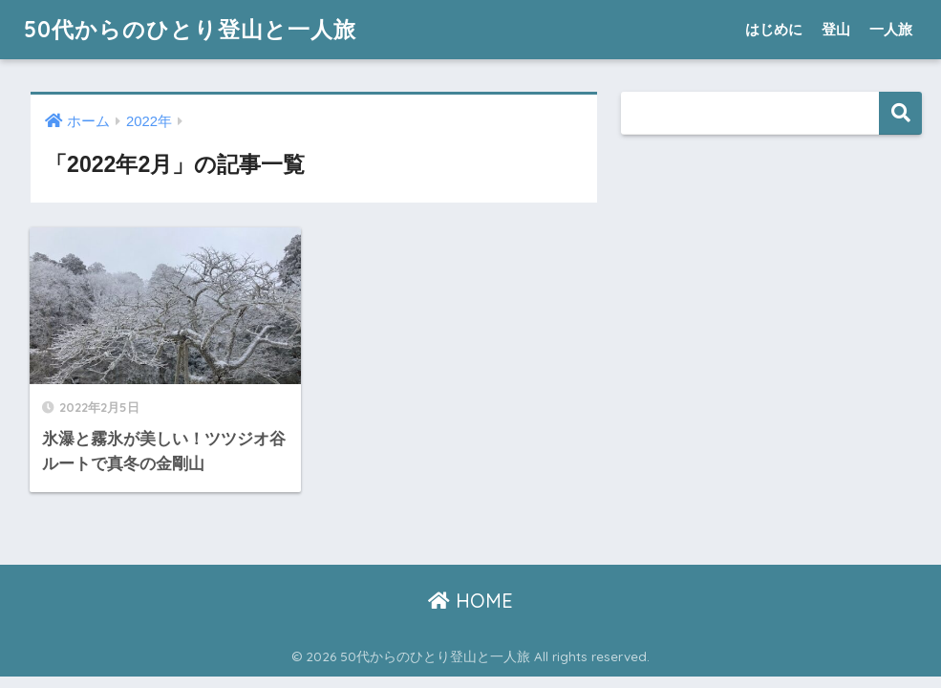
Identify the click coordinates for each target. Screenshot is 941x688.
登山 (836, 29)
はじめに (773, 29)
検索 (900, 113)
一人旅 (890, 29)
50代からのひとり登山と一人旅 (190, 29)
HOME (470, 601)
